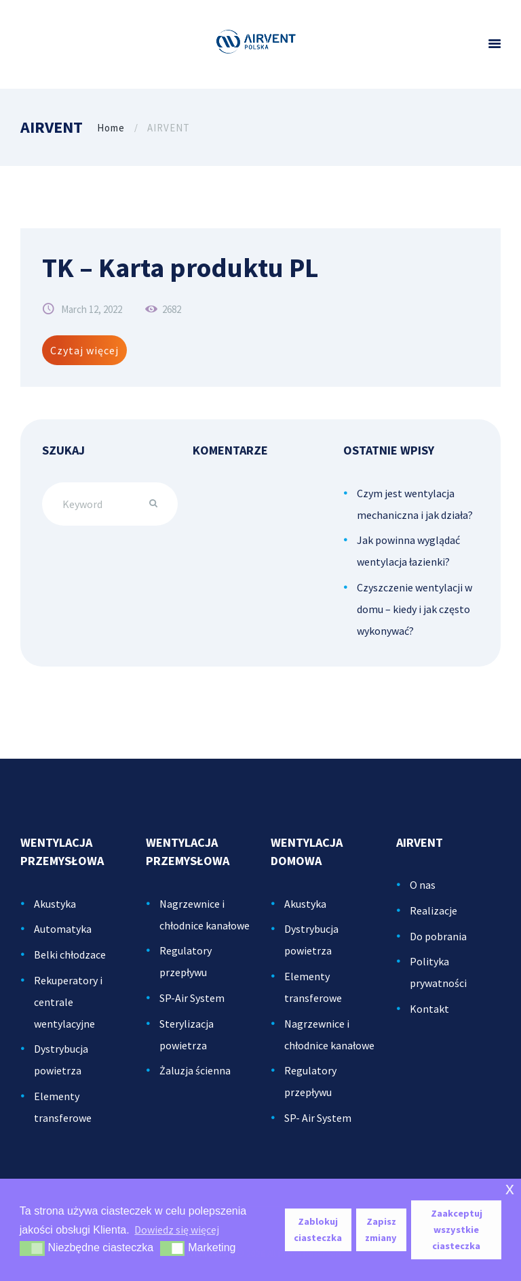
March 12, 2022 (91, 309)
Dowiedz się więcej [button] (176, 1229)
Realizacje (433, 910)
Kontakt (429, 1008)
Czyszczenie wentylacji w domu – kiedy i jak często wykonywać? (414, 609)
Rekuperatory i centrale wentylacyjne (68, 1001)
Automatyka (63, 929)
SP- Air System (317, 1118)
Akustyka (55, 903)
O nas (423, 884)
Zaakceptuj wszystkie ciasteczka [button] (456, 1229)
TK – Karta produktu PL (180, 268)
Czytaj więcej (84, 350)
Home (111, 127)
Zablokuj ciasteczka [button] (318, 1229)
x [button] (509, 1188)
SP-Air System (192, 998)
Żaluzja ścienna (195, 1070)
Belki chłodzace (70, 954)
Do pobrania (438, 936)
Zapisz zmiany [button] (381, 1229)
